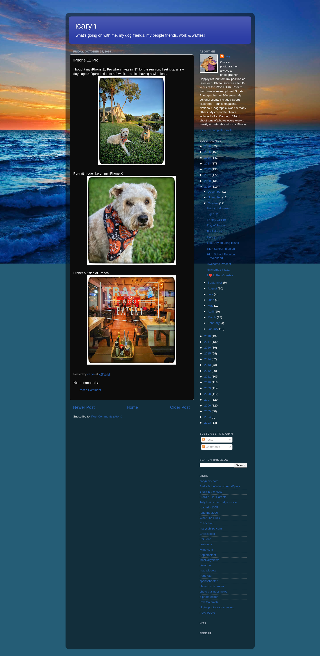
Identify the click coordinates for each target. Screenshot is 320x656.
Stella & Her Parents (213, 497)
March (212, 317)
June (211, 300)
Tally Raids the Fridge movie (218, 502)
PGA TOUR (207, 612)
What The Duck (210, 518)
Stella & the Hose (211, 491)
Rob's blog (207, 523)
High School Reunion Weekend (221, 256)
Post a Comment (90, 390)
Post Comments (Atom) (106, 416)
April (211, 311)
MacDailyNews (209, 560)
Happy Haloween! (218, 208)
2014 (208, 359)
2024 (208, 157)
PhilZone (205, 539)
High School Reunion (221, 248)
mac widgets (208, 570)
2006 (208, 405)
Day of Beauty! (217, 225)
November (215, 197)
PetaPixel (206, 575)
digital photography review (217, 607)
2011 (208, 376)
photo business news (213, 591)
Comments (211, 446)
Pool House (214, 231)
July (211, 294)
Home (132, 407)
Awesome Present (219, 264)
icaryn (86, 25)
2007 (208, 399)
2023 (208, 163)
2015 (208, 353)
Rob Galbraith (209, 602)
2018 (208, 336)
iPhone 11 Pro (216, 219)
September (215, 282)
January (213, 329)
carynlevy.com (209, 481)
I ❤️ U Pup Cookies (220, 275)
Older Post (180, 407)
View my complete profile (216, 130)
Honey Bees (215, 237)
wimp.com (206, 549)
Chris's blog (207, 533)
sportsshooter (209, 581)
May (211, 305)
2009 (208, 388)
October (213, 203)
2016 (208, 347)
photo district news (212, 586)
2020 (208, 181)
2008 (208, 394)
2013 (208, 365)
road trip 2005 (209, 507)
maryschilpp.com (211, 528)
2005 (208, 411)
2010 (208, 382)
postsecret (206, 544)
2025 (208, 152)
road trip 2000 (209, 512)
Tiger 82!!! (213, 214)
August (213, 288)
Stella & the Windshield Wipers (220, 486)
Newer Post (84, 407)
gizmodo (205, 565)
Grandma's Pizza (218, 269)
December (215, 191)
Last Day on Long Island (223, 242)
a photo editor (209, 596)
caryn (228, 56)
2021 (208, 175)
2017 (208, 341)
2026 (208, 146)
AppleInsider (208, 555)
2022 (208, 169)
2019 (208, 186)
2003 (208, 422)
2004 (208, 417)
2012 (208, 370)
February (214, 323)
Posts (207, 439)
